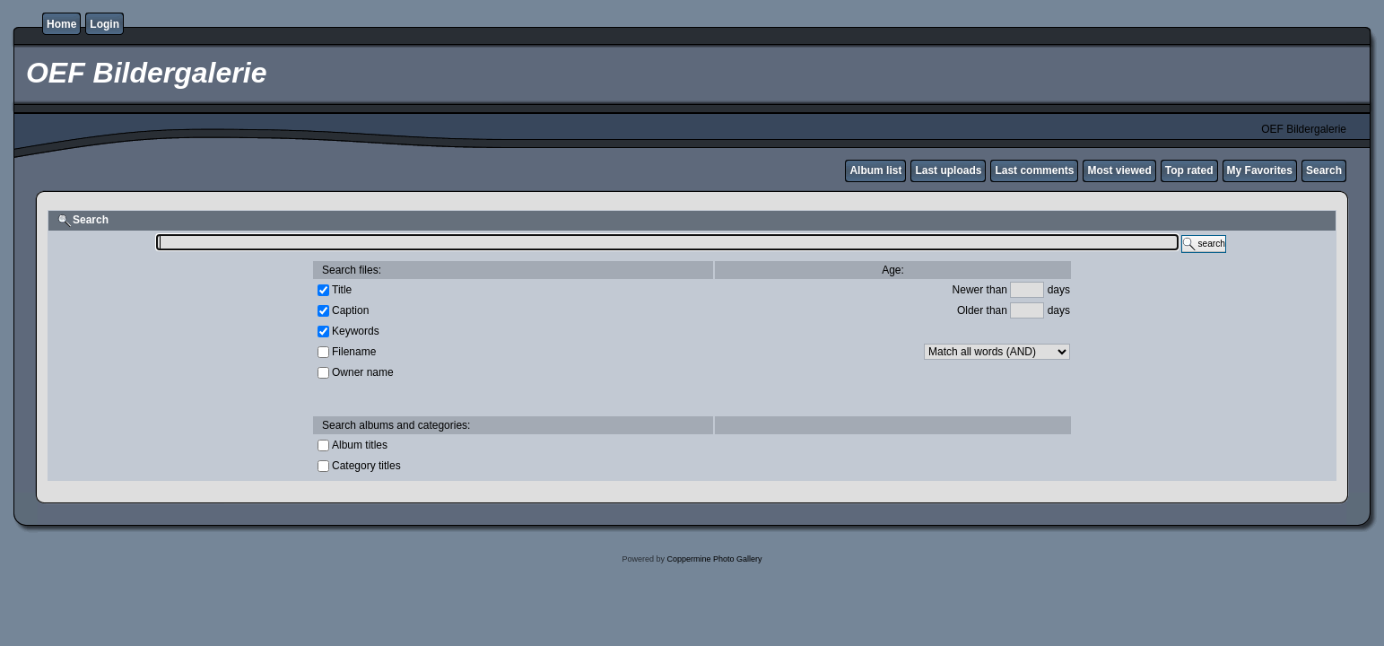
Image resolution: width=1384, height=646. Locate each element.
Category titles (366, 464)
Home (61, 24)
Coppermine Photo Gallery (714, 558)
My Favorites (1260, 170)
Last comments (1034, 170)
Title (342, 289)
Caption (350, 309)
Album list (875, 170)
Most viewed (1119, 170)
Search (1324, 170)
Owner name (363, 371)
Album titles (359, 444)
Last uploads (948, 170)
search (1203, 244)
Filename (354, 351)
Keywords (355, 330)
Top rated (1189, 170)
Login (104, 24)
